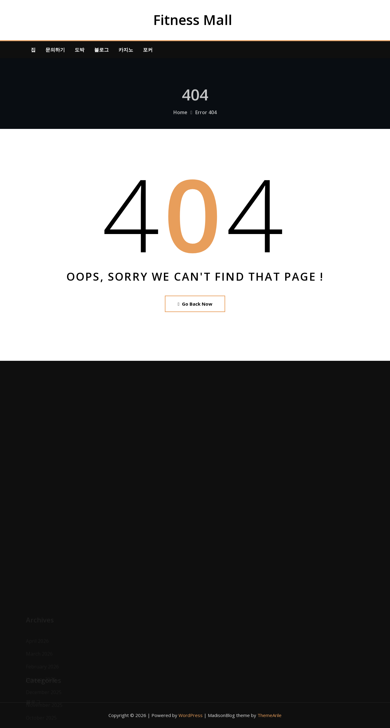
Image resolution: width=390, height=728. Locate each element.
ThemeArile (269, 715)
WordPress (191, 715)
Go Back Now (195, 304)
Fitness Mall (192, 19)
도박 (79, 49)
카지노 (126, 49)
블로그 (101, 49)
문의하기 (55, 49)
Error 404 (206, 116)
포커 (148, 49)
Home (180, 116)
